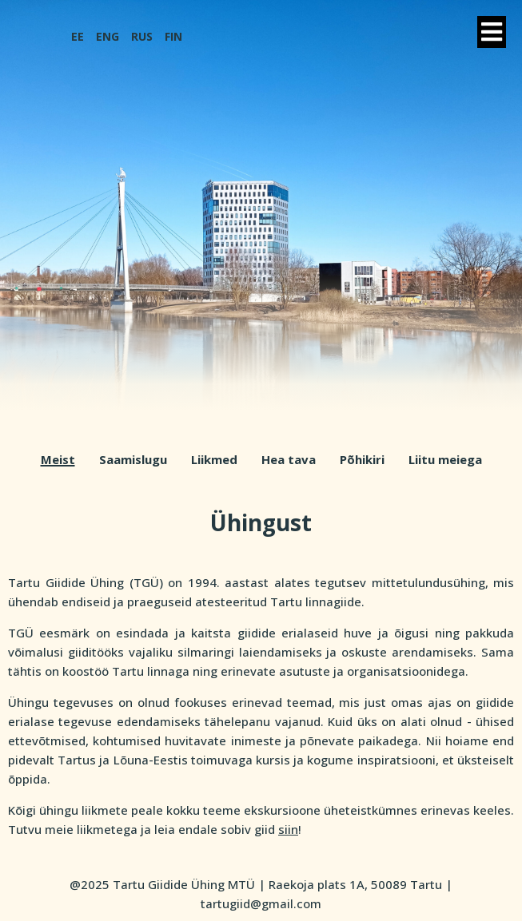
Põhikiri (362, 459)
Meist (58, 459)
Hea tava (288, 459)
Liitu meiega (445, 459)
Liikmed (214, 459)
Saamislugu (133, 459)
